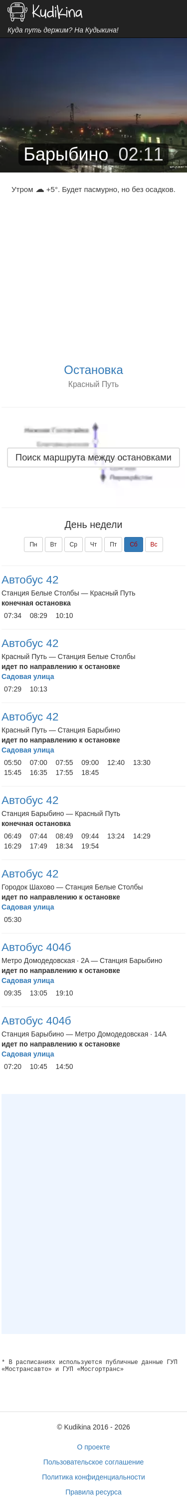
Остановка (93, 369)
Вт (53, 544)
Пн (33, 544)
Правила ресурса (93, 1492)
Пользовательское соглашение (93, 1462)
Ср (73, 544)
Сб (134, 544)
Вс (154, 544)
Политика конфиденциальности (93, 1477)
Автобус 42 (29, 580)
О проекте (93, 1447)
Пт (113, 544)
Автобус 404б (36, 947)
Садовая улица (27, 676)
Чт (93, 544)
